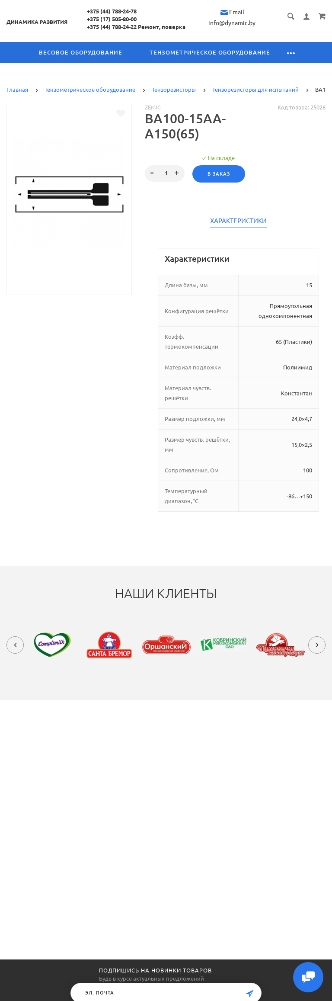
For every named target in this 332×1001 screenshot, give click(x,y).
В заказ (219, 173)
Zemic (153, 107)
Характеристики (238, 221)
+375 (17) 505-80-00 (112, 19)
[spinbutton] (165, 173)
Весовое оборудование (80, 52)
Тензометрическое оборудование (210, 52)
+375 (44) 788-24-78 (112, 11)
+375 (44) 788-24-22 (112, 27)
